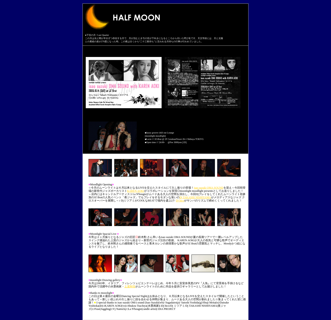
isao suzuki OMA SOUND (208, 187)
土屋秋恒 (129, 286)
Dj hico (180, 200)
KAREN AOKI (135, 191)
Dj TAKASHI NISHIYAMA (195, 197)
